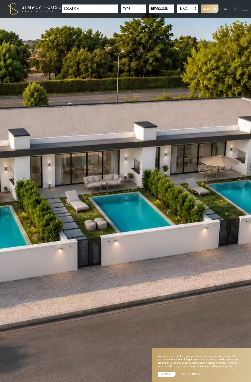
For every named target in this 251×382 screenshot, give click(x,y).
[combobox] (90, 9)
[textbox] (90, 9)
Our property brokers (56, 342)
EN (226, 8)
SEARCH (209, 9)
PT (220, 8)
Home (34, 342)
